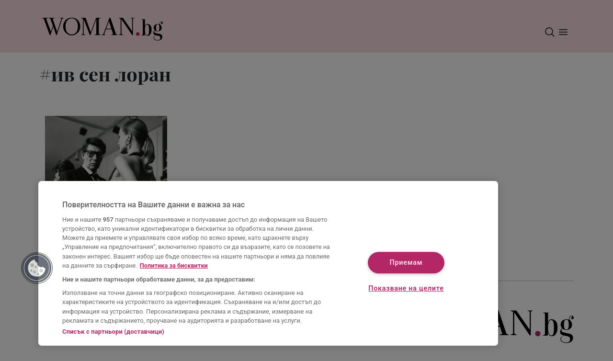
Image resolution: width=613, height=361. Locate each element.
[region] (268, 263)
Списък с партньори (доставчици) (113, 331)
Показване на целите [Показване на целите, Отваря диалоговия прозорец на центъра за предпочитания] (405, 288)
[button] (37, 268)
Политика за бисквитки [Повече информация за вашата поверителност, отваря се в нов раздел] (174, 265)
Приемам (406, 263)
